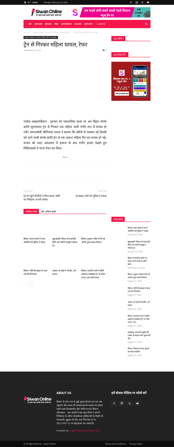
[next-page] (31, 284)
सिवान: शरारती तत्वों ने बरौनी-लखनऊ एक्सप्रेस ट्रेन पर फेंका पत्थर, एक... (139, 319)
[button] (146, 24)
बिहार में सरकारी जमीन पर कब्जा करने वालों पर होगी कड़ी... (137, 261)
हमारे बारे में (88, 24)
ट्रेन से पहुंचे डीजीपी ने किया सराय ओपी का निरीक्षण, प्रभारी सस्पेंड (42, 197)
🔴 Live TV (100, 24)
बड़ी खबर (48, 24)
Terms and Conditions (115, 443)
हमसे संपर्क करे (66, 24)
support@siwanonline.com (85, 430)
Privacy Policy (135, 443)
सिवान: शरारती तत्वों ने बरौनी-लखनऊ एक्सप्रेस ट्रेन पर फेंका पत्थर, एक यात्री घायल (93, 274)
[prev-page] (26, 284)
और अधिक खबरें (48, 211)
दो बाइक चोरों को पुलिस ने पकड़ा (91, 196)
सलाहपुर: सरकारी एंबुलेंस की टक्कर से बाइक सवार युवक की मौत (139, 335)
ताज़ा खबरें (38, 24)
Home (26, 32)
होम (30, 24)
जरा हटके (77, 24)
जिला (56, 24)
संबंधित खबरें (31, 211)
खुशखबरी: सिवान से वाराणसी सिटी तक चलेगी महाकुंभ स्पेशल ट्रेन (64, 242)
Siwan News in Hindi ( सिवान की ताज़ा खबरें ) (52, 32)
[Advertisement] (130, 158)
